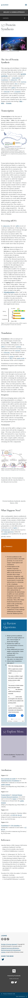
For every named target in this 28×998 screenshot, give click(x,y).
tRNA (11, 358)
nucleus (23, 82)
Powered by (14, 975)
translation (4, 80)
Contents (14, 18)
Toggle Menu (26, 5)
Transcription (5, 795)
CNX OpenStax (15, 825)
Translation (4, 825)
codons (11, 356)
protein (18, 346)
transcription (16, 78)
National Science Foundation (10, 780)
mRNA (13, 87)
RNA (2, 103)
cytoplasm (17, 91)
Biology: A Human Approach (14, 12)
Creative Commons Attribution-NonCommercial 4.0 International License (11, 950)
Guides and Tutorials (14, 978)
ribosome (7, 91)
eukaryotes (6, 226)
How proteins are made (8, 778)
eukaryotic (13, 80)
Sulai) (14, 799)
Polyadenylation (9, 292)
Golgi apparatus (9, 532)
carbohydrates (5, 530)
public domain (5, 784)
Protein (8, 103)
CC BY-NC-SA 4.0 (16, 815)
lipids (15, 528)
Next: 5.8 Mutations (21, 996)
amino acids (20, 358)
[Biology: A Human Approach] (4, 5)
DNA (16, 84)
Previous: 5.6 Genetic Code (8, 993)
